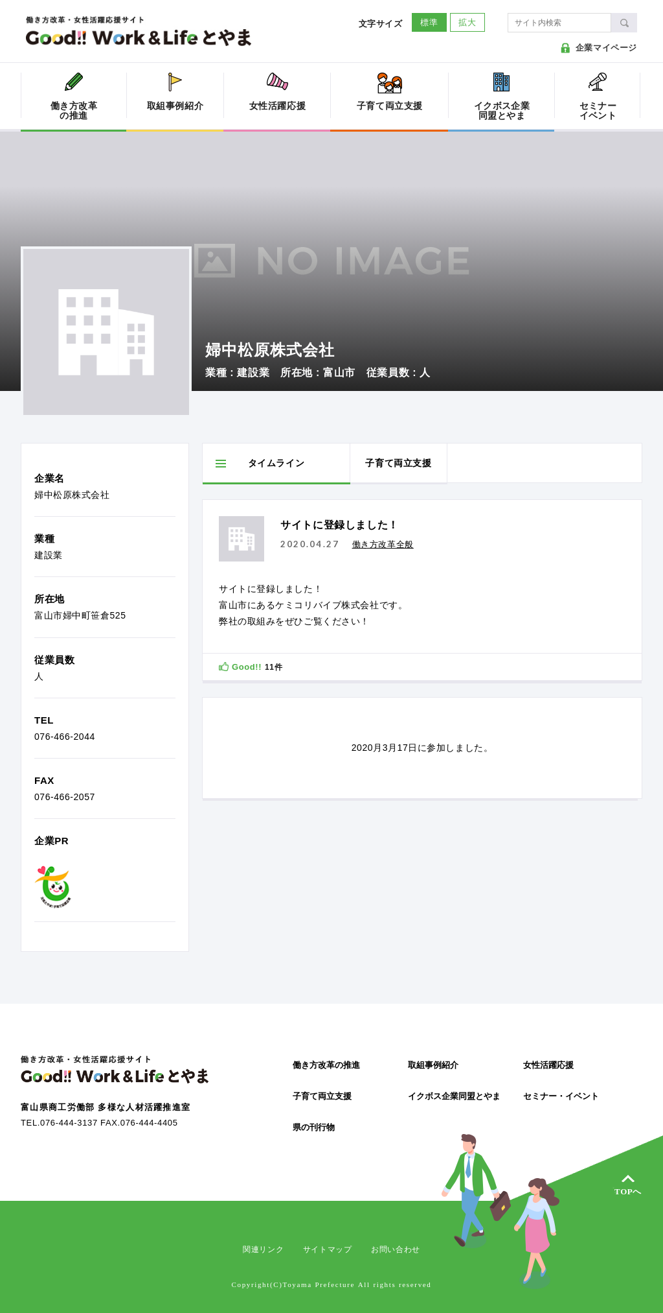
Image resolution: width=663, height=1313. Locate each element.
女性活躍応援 (548, 1065)
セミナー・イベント (561, 1096)
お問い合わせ (395, 1249)
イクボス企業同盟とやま (454, 1096)
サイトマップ (327, 1249)
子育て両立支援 (322, 1096)
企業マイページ (606, 48)
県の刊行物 (314, 1127)
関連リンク (263, 1249)
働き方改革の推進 (326, 1065)
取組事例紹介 (433, 1065)
